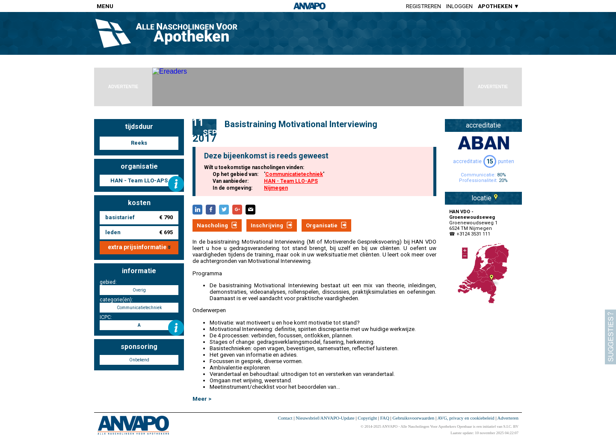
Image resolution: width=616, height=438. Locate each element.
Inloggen (459, 6)
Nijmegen (276, 188)
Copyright (367, 417)
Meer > (201, 399)
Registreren (423, 6)
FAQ (384, 417)
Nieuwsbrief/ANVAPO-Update (325, 417)
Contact (285, 417)
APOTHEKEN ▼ (498, 6)
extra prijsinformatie (139, 247)
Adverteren (508, 417)
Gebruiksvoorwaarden (414, 417)
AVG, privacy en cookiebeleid (465, 417)
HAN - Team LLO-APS (291, 181)
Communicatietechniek (294, 174)
